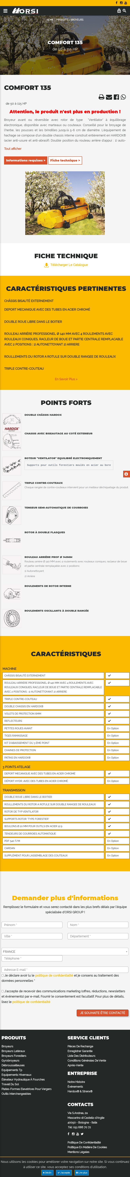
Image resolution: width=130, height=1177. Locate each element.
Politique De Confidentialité (84, 1142)
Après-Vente (75, 1065)
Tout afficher (12, 148)
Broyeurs (7, 1046)
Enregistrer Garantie (80, 1051)
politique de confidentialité (54, 975)
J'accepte (64, 1172)
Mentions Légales (78, 1152)
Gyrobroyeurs (10, 1060)
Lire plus (81, 1172)
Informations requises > (25, 160)
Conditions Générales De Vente (87, 1060)
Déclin (47, 1172)
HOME (50, 19)
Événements (75, 1086)
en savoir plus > (66, 379)
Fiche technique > (65, 160)
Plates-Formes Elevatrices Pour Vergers (26, 1089)
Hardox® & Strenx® (80, 1091)
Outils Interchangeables (16, 1093)
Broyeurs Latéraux (13, 1051)
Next (100, 204)
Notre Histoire (76, 1082)
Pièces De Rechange (80, 1046)
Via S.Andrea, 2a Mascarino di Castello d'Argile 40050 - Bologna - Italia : (86, 1120)
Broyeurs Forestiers (14, 1055)
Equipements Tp (12, 1070)
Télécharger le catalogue (66, 265)
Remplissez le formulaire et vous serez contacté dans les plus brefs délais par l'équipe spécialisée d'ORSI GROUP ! (65, 909)
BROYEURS (77, 19)
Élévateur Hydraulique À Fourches (23, 1079)
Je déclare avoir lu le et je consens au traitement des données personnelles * (60, 978)
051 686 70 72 (82, 1127)
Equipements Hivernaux (16, 1074)
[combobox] (65, 951)
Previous (29, 204)
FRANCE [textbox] (9, 951)
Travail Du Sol (10, 1084)
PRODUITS (62, 19)
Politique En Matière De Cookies (87, 1147)
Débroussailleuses (13, 1065)
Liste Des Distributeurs (81, 1055)
